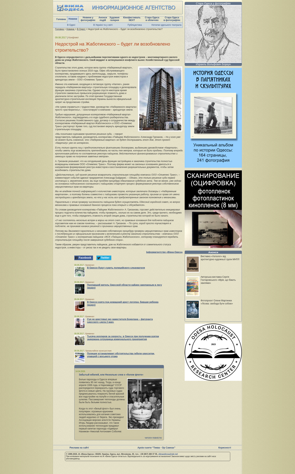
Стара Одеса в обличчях (152, 19)
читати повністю (153, 437)
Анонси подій (103, 19)
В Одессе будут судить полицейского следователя (116, 267)
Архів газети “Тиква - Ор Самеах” (156, 447)
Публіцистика (135, 25)
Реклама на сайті (79, 447)
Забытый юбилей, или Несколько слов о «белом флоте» (111, 374)
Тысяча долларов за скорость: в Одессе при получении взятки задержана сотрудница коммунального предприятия (123, 338)
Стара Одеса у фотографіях (213, 3)
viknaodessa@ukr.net (168, 454)
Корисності (224, 447)
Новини (73, 19)
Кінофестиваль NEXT (131, 19)
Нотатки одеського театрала (166, 25)
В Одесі (71, 25)
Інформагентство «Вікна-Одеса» (164, 252)
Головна (61, 19)
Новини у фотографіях (88, 19)
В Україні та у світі (103, 25)
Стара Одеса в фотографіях (172, 19)
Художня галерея (114, 19)
